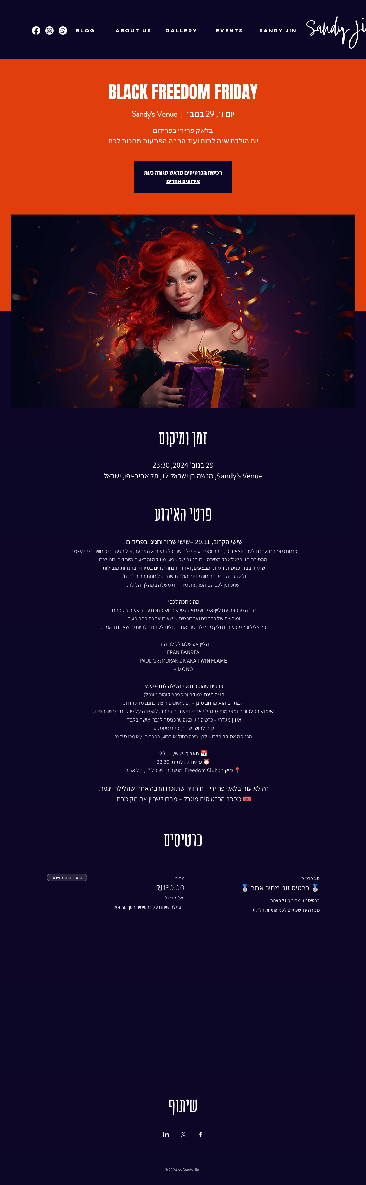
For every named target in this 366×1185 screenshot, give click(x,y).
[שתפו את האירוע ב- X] (183, 1134)
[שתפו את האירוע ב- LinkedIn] (166, 1134)
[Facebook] (36, 30)
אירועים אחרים (183, 181)
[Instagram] (49, 30)
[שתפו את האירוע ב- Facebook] (200, 1134)
